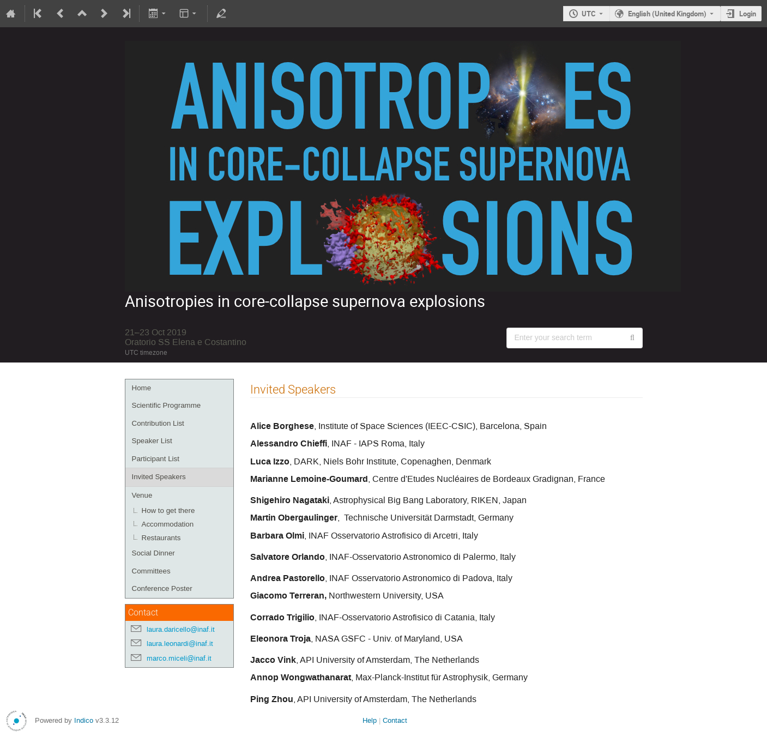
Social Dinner (153, 553)
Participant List (155, 459)
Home (142, 388)
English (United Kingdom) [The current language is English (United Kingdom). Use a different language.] (667, 14)
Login (747, 14)
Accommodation (168, 524)
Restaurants (161, 538)
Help (370, 720)
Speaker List (152, 441)
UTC (589, 14)
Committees (151, 571)
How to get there (168, 510)
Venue (142, 495)
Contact (395, 720)
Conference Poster (162, 588)
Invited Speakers (159, 477)
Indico (83, 720)
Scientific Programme (166, 405)
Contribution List (158, 423)
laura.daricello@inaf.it (181, 629)
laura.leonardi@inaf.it (180, 643)
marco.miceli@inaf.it (179, 658)
